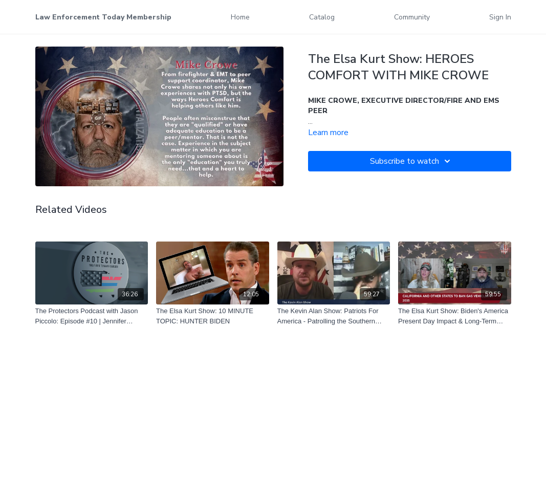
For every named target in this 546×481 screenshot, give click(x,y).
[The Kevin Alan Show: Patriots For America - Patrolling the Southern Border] (333, 316)
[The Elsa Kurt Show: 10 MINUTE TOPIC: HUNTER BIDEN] (212, 316)
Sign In (500, 17)
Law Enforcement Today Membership (103, 17)
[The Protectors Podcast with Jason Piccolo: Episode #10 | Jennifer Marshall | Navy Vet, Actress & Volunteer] (91, 316)
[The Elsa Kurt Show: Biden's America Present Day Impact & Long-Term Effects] (454, 316)
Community (412, 17)
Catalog (322, 17)
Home (240, 17)
